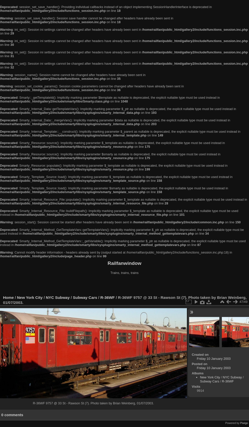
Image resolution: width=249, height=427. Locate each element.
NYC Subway (58, 297)
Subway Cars (85, 297)
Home (8, 297)
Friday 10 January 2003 (213, 359)
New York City (30, 297)
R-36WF (107, 297)
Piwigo (244, 422)
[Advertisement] (124, 285)
